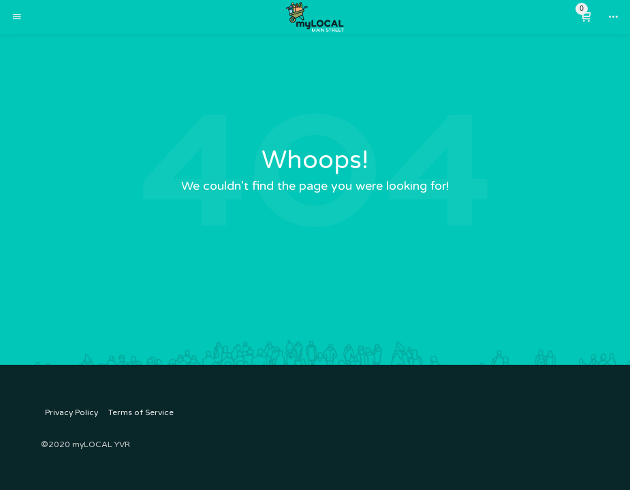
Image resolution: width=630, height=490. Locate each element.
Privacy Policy (71, 412)
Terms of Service (141, 412)
